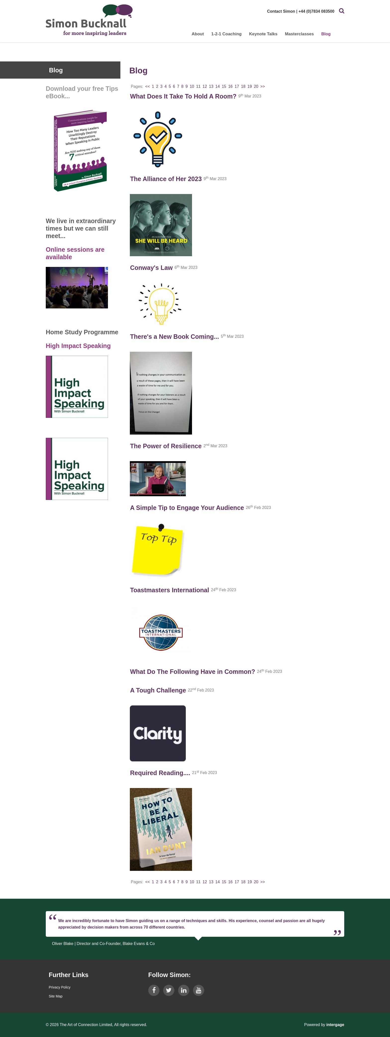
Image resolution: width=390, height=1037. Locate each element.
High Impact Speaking (78, 345)
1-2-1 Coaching (226, 34)
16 (230, 86)
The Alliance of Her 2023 (166, 178)
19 (249, 86)
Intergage (335, 1025)
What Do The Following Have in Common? (192, 671)
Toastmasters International (169, 590)
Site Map (55, 996)
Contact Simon (281, 11)
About (198, 34)
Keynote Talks (263, 34)
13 (211, 86)
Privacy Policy (59, 987)
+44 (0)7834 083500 (316, 11)
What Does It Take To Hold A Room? (183, 96)
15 (224, 86)
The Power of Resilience (166, 446)
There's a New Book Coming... (174, 336)
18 (243, 86)
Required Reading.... (160, 772)
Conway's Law (151, 267)
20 (256, 86)
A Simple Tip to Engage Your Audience (187, 507)
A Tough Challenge (158, 690)
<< (147, 86)
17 (237, 86)
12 (204, 86)
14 (217, 86)
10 (192, 86)
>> (262, 86)
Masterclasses (299, 34)
